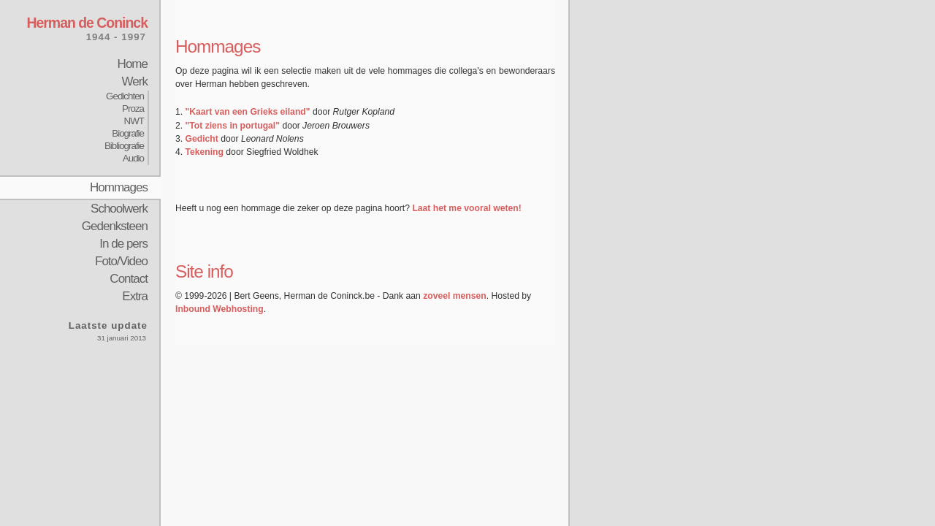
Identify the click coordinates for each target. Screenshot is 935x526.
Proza (133, 108)
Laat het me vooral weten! (466, 208)
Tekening (205, 152)
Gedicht (202, 139)
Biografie (128, 133)
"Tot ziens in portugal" (233, 126)
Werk (135, 81)
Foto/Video (121, 261)
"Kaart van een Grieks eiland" (248, 112)
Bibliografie (124, 145)
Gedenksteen (115, 226)
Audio (133, 158)
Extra (135, 296)
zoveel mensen (454, 296)
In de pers (123, 244)
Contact (129, 279)
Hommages (119, 187)
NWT (134, 120)
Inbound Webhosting (219, 309)
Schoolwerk (119, 209)
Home (133, 64)
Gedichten (125, 96)
